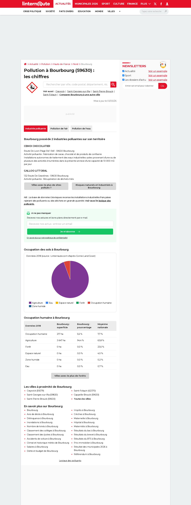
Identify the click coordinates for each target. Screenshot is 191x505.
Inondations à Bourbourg (39, 422)
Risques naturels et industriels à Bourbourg (94, 186)
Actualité (33, 64)
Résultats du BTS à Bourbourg (89, 438)
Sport (106, 3)
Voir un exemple (157, 71)
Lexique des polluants (70, 460)
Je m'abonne (67, 231)
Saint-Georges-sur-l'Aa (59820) (42, 394)
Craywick (60, 91)
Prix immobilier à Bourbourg (88, 442)
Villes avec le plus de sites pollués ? (46, 186)
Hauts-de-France (61, 64)
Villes (111, 11)
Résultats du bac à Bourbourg (89, 430)
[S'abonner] (144, 86)
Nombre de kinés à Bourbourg (42, 426)
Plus (146, 3)
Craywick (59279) (35, 390)
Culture (118, 3)
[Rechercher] (154, 11)
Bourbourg (32, 410)
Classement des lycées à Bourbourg (45, 434)
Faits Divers (66, 11)
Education (84, 11)
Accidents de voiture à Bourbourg (44, 438)
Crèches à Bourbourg (85, 414)
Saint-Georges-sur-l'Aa (78, 91)
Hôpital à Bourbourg (84, 422)
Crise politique (32, 11)
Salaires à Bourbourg (37, 446)
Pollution (45, 64)
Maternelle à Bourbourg (86, 418)
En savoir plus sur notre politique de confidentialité (47, 238)
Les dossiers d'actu (134, 79)
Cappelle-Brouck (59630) (86, 394)
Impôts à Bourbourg (84, 410)
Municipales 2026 (86, 3)
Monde (99, 11)
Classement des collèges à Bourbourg (46, 430)
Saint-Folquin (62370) (85, 390)
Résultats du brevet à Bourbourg (90, 434)
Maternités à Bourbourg (86, 426)
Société (50, 11)
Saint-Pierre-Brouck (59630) (41, 399)
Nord (75, 64)
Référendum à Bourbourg (87, 454)
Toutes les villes (82, 399)
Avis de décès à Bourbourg (40, 414)
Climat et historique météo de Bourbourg (48, 442)
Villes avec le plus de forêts (70, 375)
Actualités (63, 3)
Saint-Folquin (50, 94)
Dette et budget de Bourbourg (42, 451)
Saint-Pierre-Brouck (103, 91)
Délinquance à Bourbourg (40, 418)
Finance (132, 3)
